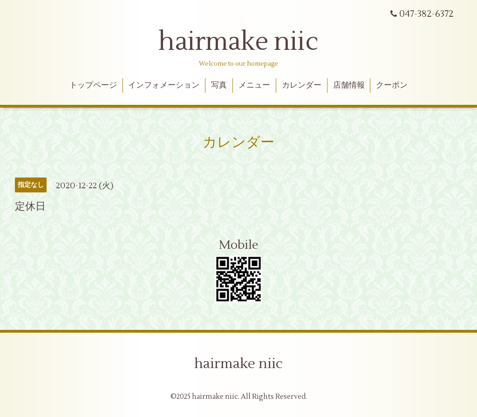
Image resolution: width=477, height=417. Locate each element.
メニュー (254, 85)
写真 (219, 85)
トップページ (93, 85)
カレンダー (301, 85)
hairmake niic (238, 42)
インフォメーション (163, 85)
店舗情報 (349, 85)
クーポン (392, 85)
